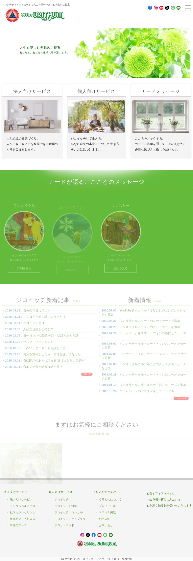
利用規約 (104, 518)
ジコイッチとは (33, 325)
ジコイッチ (61, 499)
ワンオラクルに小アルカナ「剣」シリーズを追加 (153, 387)
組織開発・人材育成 (22, 518)
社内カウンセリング (22, 512)
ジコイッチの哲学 (65, 505)
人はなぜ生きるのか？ (38, 331)
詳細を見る (24, 270)
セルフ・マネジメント (38, 344)
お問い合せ (106, 525)
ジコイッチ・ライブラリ (70, 518)
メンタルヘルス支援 (22, 505)
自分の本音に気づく (36, 312)
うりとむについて (110, 499)
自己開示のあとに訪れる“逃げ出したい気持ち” (54, 363)
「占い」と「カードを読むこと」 (46, 350)
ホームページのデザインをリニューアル (147, 393)
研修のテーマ (18, 525)
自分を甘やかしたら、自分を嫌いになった (52, 356)
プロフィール (107, 505)
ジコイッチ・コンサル (68, 512)
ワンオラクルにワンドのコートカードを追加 (150, 329)
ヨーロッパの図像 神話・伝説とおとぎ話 (50, 337)
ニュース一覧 (181, 401)
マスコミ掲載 (107, 512)
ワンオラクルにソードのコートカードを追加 (150, 323)
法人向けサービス (21, 499)
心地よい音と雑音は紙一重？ (43, 369)
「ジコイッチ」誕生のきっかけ (44, 319)
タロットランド (64, 525)
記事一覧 (87, 376)
